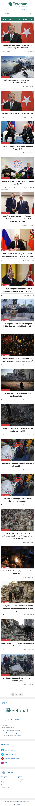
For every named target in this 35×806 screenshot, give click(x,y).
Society (17, 19)
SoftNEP (19, 804)
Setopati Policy (5, 788)
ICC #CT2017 (21, 779)
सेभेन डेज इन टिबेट (22, 782)
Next (21, 695)
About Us (3, 785)
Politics (11, 19)
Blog (2, 782)
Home (2, 779)
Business (24, 19)
